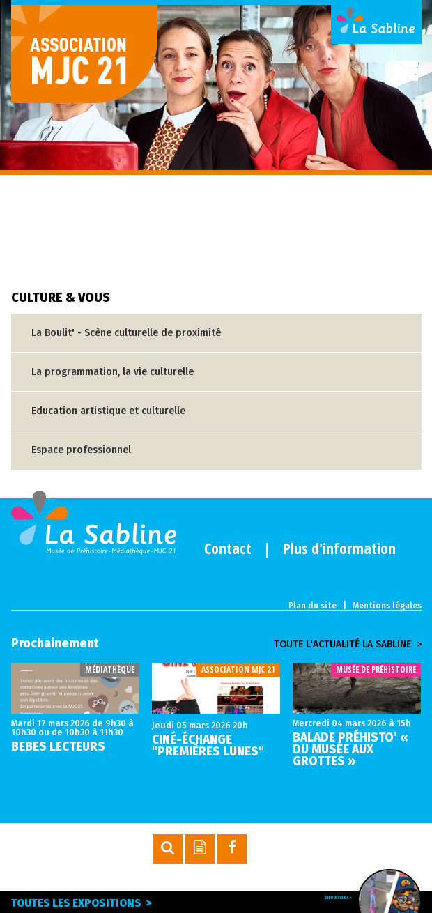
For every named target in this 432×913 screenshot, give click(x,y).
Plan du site (312, 605)
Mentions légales (387, 605)
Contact (228, 547)
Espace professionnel (81, 450)
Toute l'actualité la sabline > (348, 645)
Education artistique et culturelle (108, 411)
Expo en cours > (329, 900)
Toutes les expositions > (90, 903)
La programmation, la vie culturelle (112, 372)
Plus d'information (339, 547)
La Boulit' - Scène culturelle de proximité (126, 333)
